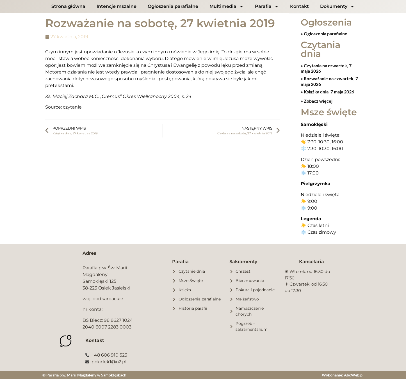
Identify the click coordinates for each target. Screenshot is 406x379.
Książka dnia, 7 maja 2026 (328, 91)
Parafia (267, 6)
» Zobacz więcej (316, 100)
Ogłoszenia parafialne (173, 6)
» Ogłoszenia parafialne (324, 33)
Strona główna (68, 6)
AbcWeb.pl (354, 374)
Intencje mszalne (116, 6)
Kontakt (299, 6)
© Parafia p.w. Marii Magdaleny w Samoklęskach (84, 374)
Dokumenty (337, 6)
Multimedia (226, 6)
